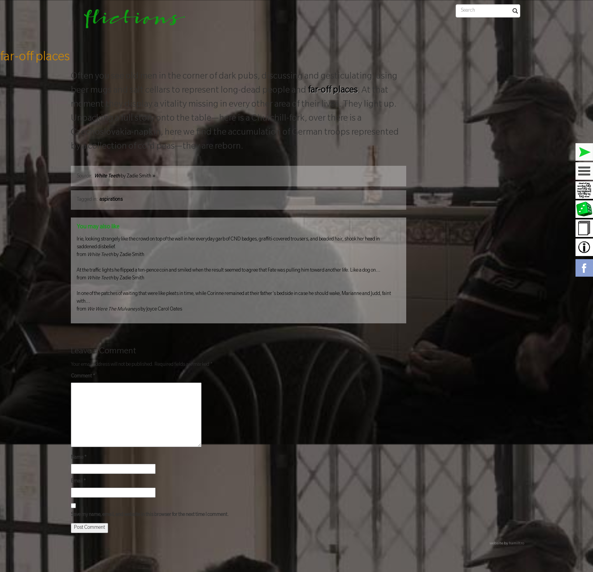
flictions (129, 21)
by (124, 176)
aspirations (111, 200)
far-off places (35, 58)
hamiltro (516, 544)
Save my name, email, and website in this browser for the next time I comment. (150, 515)
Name (79, 458)
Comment (83, 376)
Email (78, 481)
